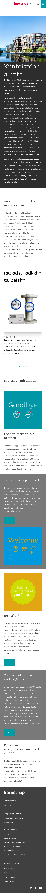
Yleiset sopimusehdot (12, 846)
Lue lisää (9, 520)
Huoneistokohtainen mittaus (15, 818)
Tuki (5, 872)
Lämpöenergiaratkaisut (13, 814)
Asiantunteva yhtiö (11, 835)
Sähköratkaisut (9, 806)
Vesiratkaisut (9, 810)
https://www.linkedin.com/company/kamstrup (31, 888)
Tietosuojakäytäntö (11, 850)
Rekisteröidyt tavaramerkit (14, 842)
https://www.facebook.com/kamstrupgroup (35, 888)
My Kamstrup (9, 868)
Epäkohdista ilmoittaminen (14, 854)
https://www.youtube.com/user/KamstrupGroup (40, 888)
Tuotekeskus (8, 822)
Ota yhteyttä (9, 881)
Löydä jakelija (9, 877)
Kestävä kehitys (10, 838)
